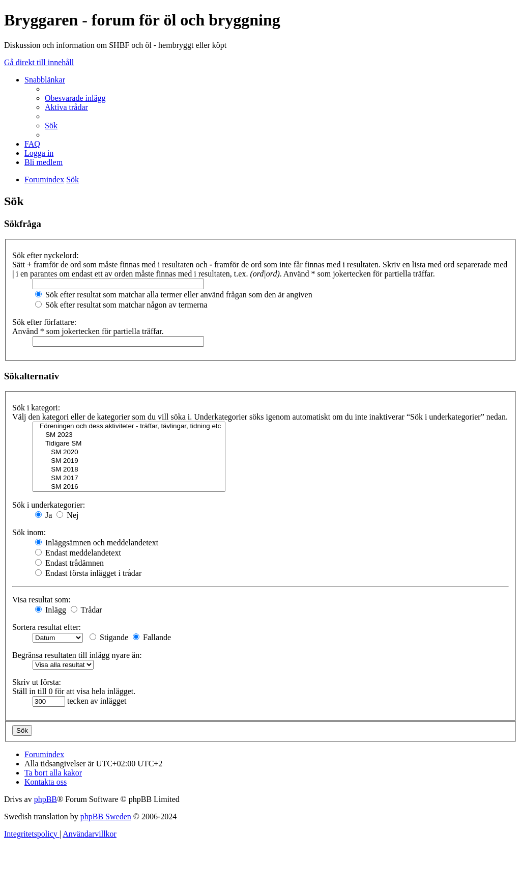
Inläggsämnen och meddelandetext (96, 542)
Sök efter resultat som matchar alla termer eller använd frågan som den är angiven (173, 294)
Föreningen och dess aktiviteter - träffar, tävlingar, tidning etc (129, 426)
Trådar (86, 609)
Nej (67, 515)
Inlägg (50, 609)
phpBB (45, 799)
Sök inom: (29, 532)
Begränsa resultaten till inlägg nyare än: (77, 655)
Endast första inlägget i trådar (88, 573)
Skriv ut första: (36, 682)
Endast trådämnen (69, 563)
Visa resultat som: (41, 599)
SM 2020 (129, 452)
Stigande (109, 637)
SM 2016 (129, 487)
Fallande (152, 637)
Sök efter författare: (44, 322)
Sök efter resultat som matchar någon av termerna (121, 304)
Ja (43, 515)
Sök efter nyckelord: (45, 255)
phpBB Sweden (105, 816)
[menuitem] (75, 98)
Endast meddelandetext (78, 552)
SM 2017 (129, 478)
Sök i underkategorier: (48, 505)
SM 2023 (129, 435)
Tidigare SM (129, 443)
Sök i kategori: (36, 407)
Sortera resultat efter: (46, 627)
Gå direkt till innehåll (39, 62)
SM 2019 (129, 461)
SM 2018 (129, 469)
